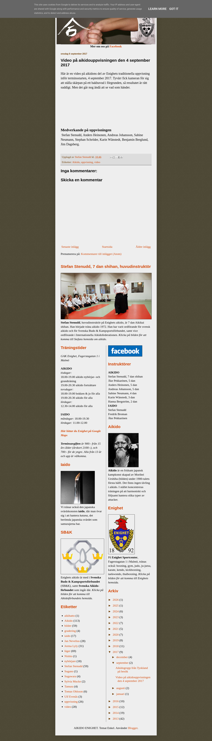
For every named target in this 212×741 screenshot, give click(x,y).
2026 (116, 599)
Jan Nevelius (72, 641)
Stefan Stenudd (73, 666)
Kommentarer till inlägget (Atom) (101, 254)
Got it (173, 9)
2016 (116, 701)
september (122, 662)
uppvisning (87, 162)
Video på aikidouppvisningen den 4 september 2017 (132, 679)
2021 (116, 628)
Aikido (76, 162)
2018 (116, 646)
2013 (116, 718)
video (97, 162)
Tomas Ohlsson (73, 691)
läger (67, 651)
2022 (116, 623)
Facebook (116, 46)
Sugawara (70, 676)
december (122, 657)
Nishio (68, 656)
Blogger (133, 728)
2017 (116, 652)
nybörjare (70, 661)
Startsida (107, 246)
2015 (116, 707)
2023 (116, 617)
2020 (116, 634)
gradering (70, 630)
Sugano (68, 671)
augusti (121, 688)
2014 (116, 712)
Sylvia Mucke (72, 681)
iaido (67, 636)
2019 (116, 640)
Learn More (157, 9)
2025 (116, 605)
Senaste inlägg (70, 246)
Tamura (69, 686)
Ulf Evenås (71, 696)
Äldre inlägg (143, 246)
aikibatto (69, 615)
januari (120, 694)
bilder (67, 625)
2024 (116, 611)
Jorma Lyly (71, 646)
